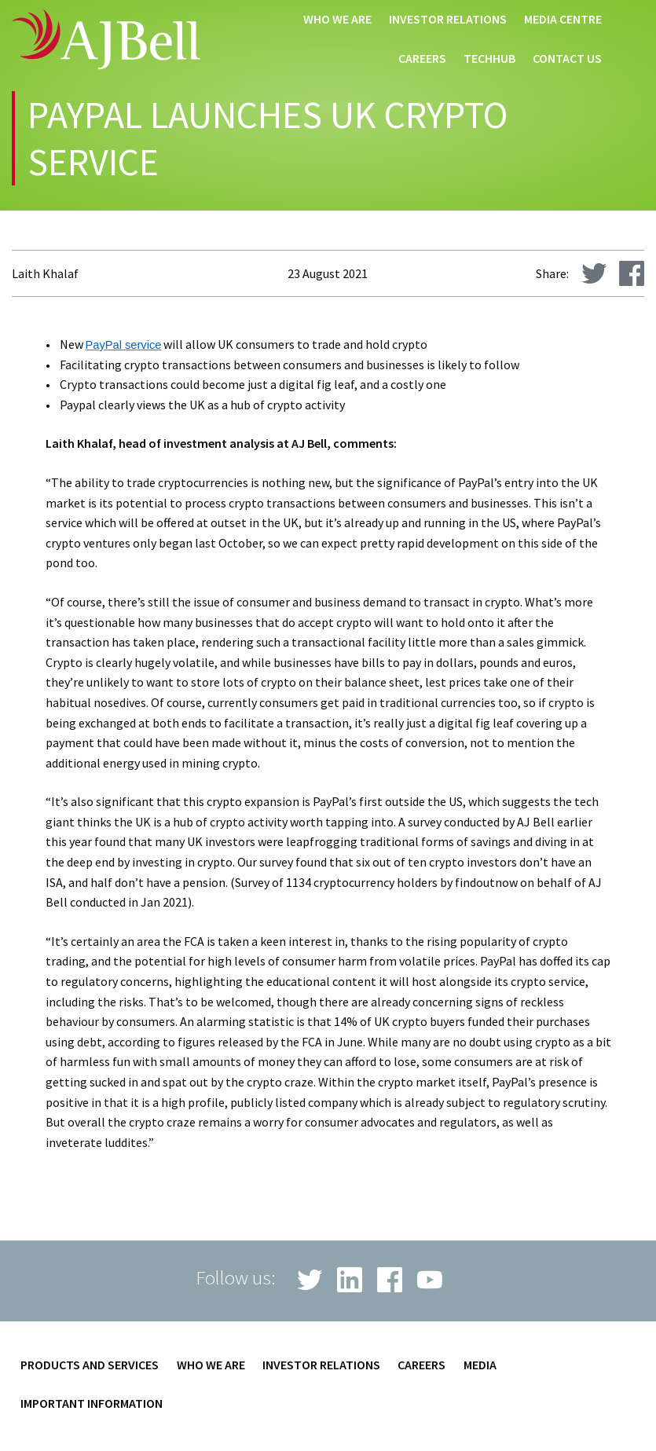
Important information (91, 1404)
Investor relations (448, 20)
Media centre (563, 20)
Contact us (567, 59)
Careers (422, 59)
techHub (489, 59)
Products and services (89, 1365)
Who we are (337, 20)
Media (480, 1365)
